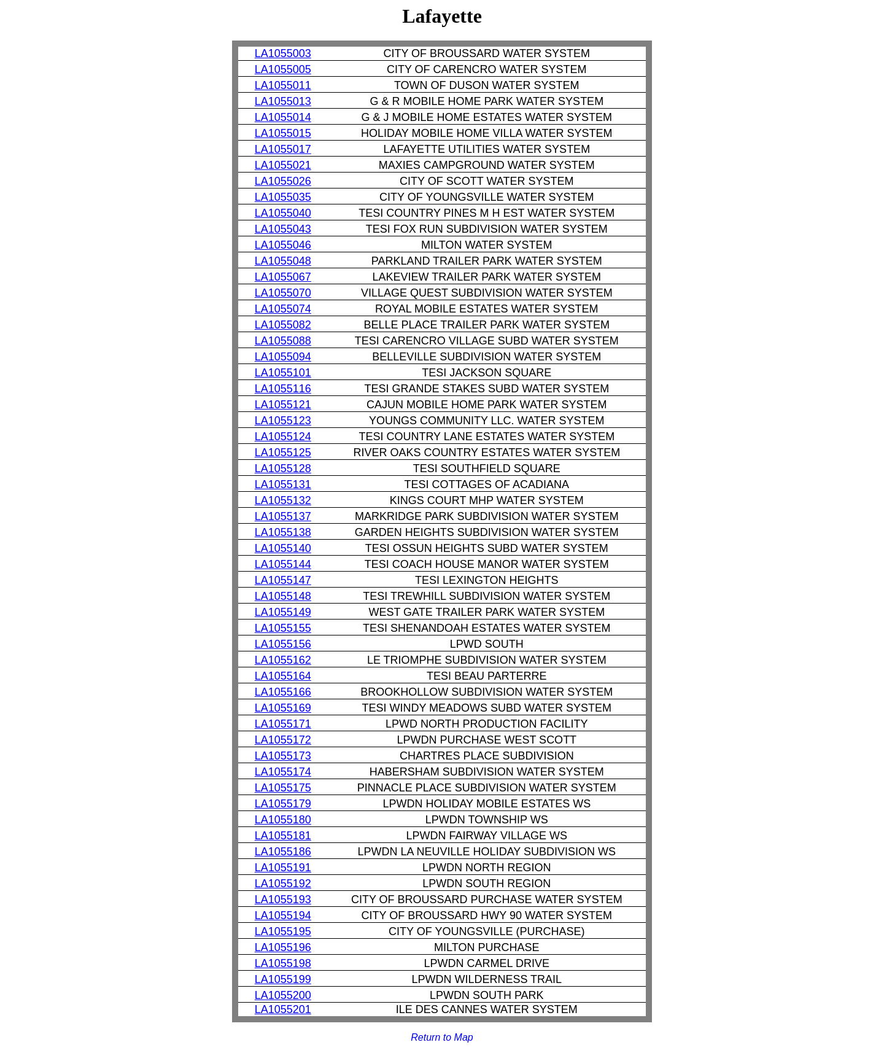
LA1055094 (283, 357)
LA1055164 (283, 676)
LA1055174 (283, 772)
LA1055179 (283, 804)
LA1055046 (283, 245)
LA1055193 (283, 899)
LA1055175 (283, 788)
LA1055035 (283, 197)
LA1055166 (283, 692)
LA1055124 (283, 436)
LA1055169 (283, 708)
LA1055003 (283, 53)
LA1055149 (283, 612)
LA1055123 (283, 420)
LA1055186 (283, 851)
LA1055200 (283, 995)
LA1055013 (283, 101)
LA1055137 (283, 516)
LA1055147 (283, 580)
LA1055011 (283, 85)
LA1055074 (283, 309)
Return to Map (442, 1037)
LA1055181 (283, 836)
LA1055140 (283, 548)
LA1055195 (283, 931)
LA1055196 (283, 947)
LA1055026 (283, 181)
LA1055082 (283, 325)
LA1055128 (283, 468)
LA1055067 (283, 277)
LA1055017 (283, 149)
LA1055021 (283, 165)
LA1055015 (283, 133)
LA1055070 (283, 293)
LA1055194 (283, 915)
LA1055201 (283, 1009)
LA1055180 (283, 820)
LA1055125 (283, 452)
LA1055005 (283, 69)
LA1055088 (283, 341)
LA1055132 (283, 500)
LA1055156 (283, 644)
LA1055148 (283, 596)
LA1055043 (283, 229)
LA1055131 (283, 484)
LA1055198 (283, 963)
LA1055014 (283, 117)
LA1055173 (283, 756)
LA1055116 (283, 389)
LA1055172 (283, 740)
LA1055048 (283, 261)
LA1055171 (283, 724)
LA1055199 (283, 979)
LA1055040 (283, 213)
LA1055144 (283, 564)
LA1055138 (283, 532)
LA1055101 (283, 373)
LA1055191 (283, 867)
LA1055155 (283, 628)
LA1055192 (283, 883)
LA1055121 (283, 404)
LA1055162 (283, 660)
